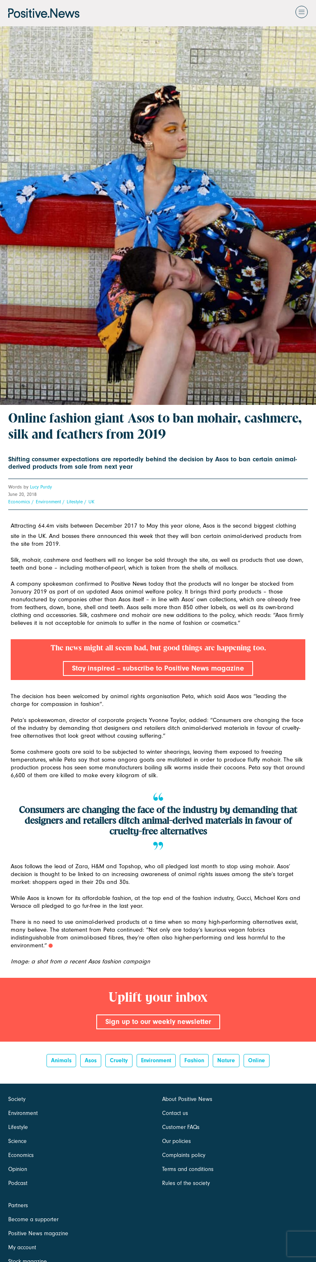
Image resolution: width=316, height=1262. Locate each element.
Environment (48, 502)
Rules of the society (186, 1183)
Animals (61, 1060)
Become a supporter (33, 1219)
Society (17, 1099)
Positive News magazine (38, 1233)
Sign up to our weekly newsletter (158, 1021)
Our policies (176, 1141)
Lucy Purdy (41, 487)
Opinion (17, 1169)
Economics (19, 502)
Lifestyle (75, 502)
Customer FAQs (181, 1127)
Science (17, 1141)
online (256, 1060)
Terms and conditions (188, 1169)
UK (91, 502)
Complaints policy (183, 1155)
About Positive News (187, 1099)
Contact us (175, 1113)
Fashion (194, 1060)
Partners (18, 1205)
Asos (91, 1060)
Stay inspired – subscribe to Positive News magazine (158, 668)
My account (22, 1247)
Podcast (18, 1183)
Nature (226, 1060)
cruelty (119, 1060)
